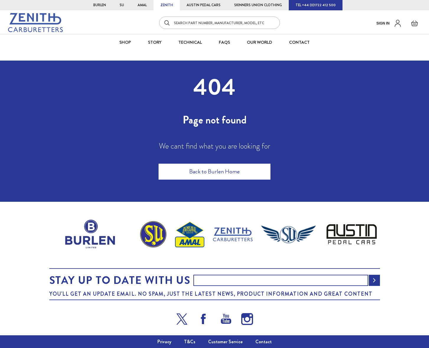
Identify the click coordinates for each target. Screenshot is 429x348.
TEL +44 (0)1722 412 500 (316, 5)
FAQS (224, 42)
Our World (259, 42)
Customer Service (225, 341)
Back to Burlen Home (214, 171)
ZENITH (166, 5)
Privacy (164, 341)
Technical (190, 42)
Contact (263, 341)
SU (122, 5)
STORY (155, 42)
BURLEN (99, 5)
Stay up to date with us (119, 280)
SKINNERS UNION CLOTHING (258, 5)
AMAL (142, 5)
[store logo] (35, 22)
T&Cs (189, 341)
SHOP (125, 42)
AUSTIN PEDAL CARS (204, 5)
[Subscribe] (374, 280)
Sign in (383, 23)
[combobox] (219, 23)
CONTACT (299, 42)
